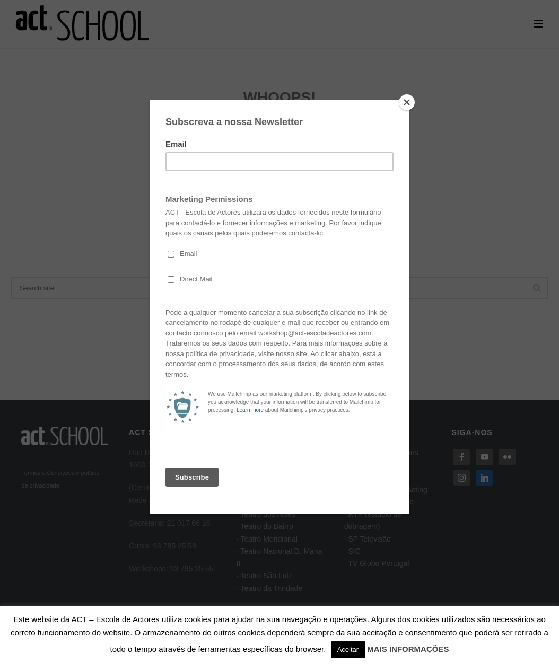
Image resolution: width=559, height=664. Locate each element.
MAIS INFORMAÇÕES (408, 648)
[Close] (407, 102)
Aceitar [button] (348, 649)
